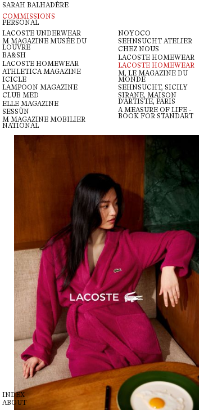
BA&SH (14, 55)
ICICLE (14, 80)
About (14, 403)
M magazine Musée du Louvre (44, 44)
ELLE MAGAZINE (30, 104)
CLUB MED (20, 95)
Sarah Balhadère (35, 5)
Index (13, 395)
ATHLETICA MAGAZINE (41, 72)
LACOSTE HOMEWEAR (40, 64)
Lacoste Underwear (41, 33)
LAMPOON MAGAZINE (40, 87)
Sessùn (15, 112)
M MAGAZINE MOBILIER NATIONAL (43, 123)
